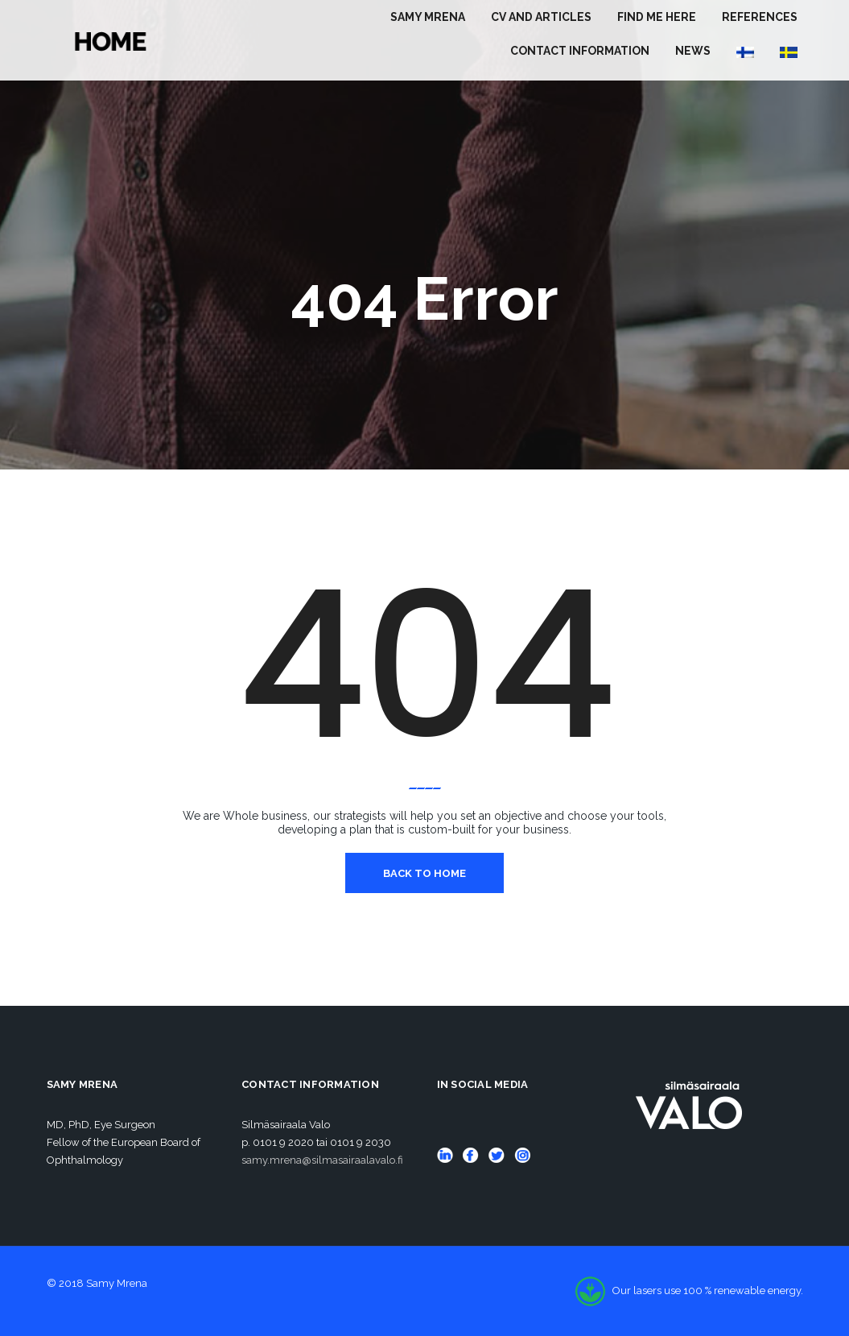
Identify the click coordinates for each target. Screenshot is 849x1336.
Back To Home (424, 873)
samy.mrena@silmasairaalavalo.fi (322, 1160)
